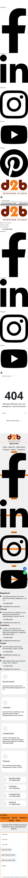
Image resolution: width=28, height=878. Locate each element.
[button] (14, 372)
